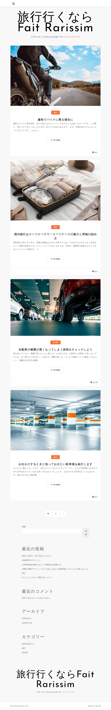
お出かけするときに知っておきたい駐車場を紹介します (55, 464)
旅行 (55, 112)
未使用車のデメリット (31, 560)
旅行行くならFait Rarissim (55, 23)
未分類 (55, 342)
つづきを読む (55, 140)
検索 (24, 527)
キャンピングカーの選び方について (37, 577)
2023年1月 (26, 618)
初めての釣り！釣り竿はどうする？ (37, 556)
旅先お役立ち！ (28, 644)
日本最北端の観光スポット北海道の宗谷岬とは (41, 564)
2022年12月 (27, 623)
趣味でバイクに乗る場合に (55, 119)
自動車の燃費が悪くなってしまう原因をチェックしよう (55, 349)
